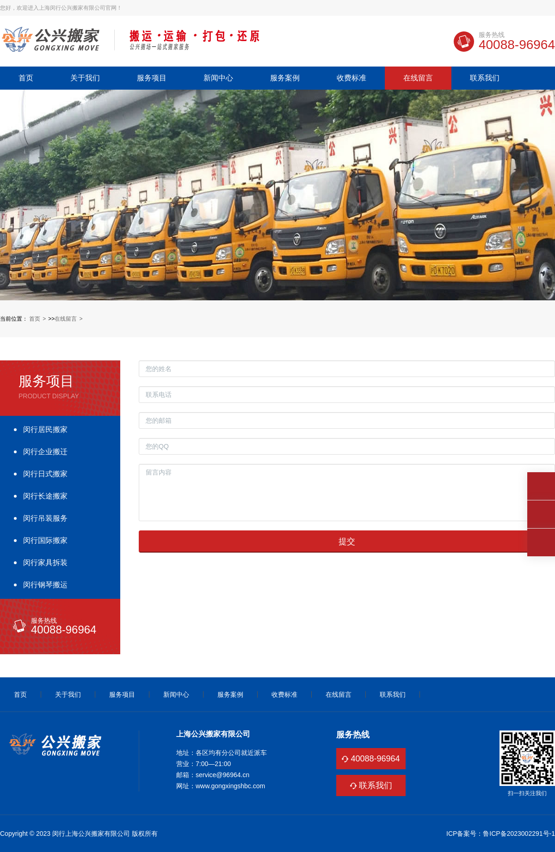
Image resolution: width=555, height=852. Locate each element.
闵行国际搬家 (45, 540)
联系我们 (485, 78)
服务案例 (285, 78)
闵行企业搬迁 (45, 452)
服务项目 (151, 78)
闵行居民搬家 (45, 429)
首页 (25, 78)
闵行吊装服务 (45, 518)
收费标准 (351, 78)
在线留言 (418, 78)
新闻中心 (218, 78)
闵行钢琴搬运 (45, 585)
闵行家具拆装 (45, 562)
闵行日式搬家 (45, 474)
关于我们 (85, 78)
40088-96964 (375, 758)
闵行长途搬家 (45, 496)
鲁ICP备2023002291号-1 (519, 833)
